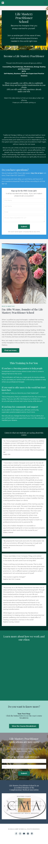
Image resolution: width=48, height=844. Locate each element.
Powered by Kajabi (24, 839)
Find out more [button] (10, 350)
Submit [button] (24, 227)
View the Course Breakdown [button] (24, 726)
